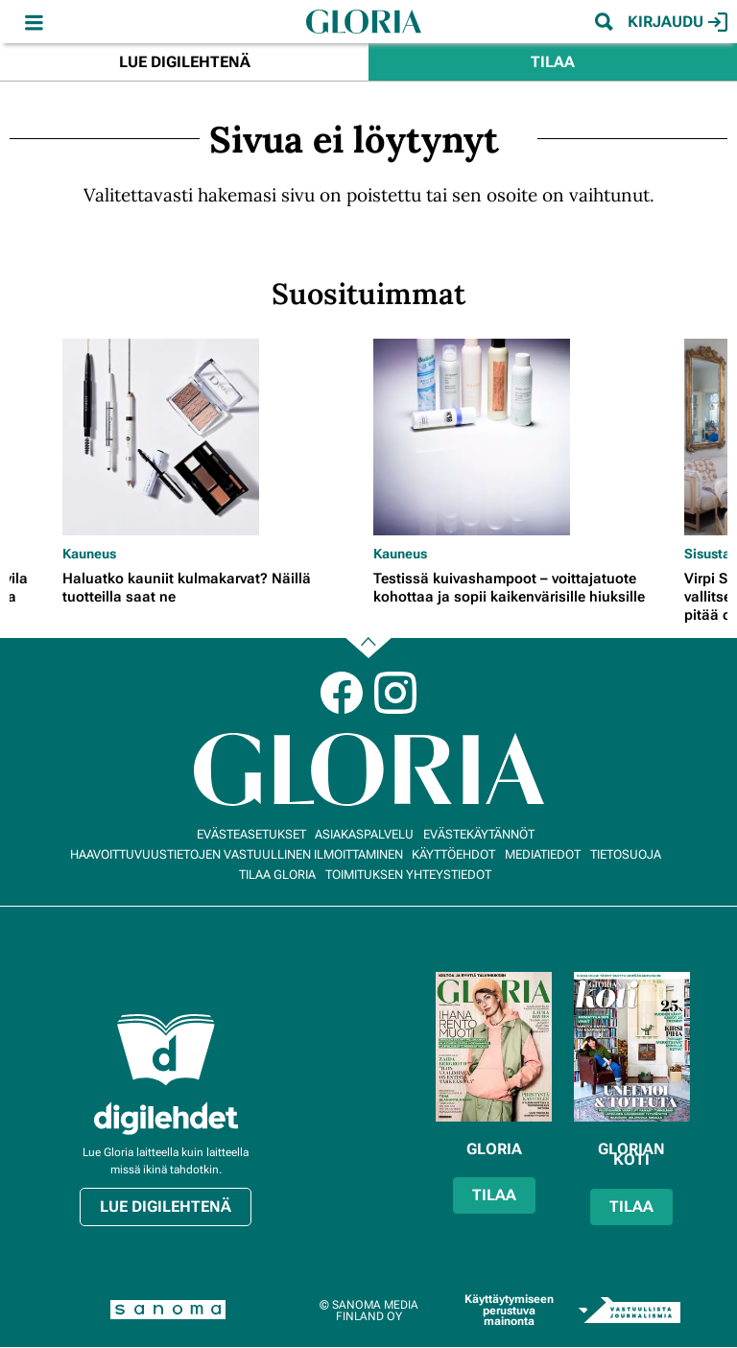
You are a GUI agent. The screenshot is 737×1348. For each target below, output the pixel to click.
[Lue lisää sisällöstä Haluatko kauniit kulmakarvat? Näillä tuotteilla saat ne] (213, 437)
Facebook (342, 693)
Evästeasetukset (251, 834)
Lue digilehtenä (184, 62)
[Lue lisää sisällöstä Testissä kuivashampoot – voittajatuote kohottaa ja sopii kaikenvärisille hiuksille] (524, 437)
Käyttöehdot (453, 854)
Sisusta (707, 553)
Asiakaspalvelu (364, 834)
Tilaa (553, 62)
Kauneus (89, 553)
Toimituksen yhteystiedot (408, 874)
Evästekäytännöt (479, 834)
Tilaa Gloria (277, 874)
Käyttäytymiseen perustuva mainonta (509, 1310)
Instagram (395, 693)
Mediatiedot (543, 854)
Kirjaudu (677, 22)
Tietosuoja (625, 854)
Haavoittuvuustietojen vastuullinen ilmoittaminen (236, 854)
